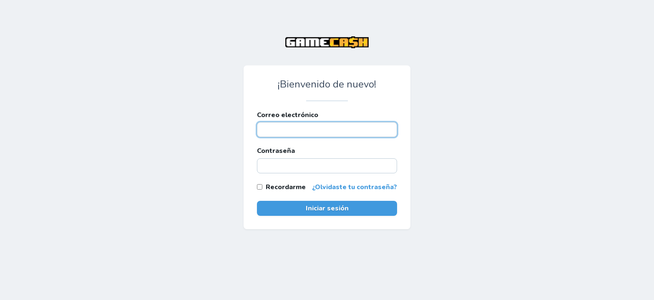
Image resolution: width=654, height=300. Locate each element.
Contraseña (276, 151)
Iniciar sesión (327, 208)
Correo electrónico (287, 115)
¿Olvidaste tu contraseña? (354, 187)
